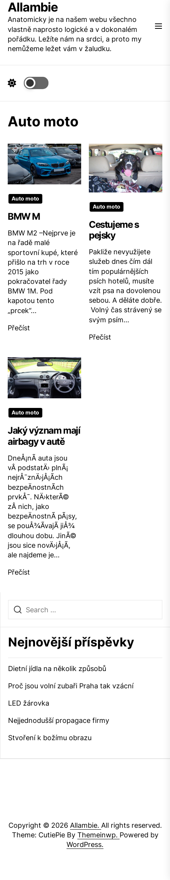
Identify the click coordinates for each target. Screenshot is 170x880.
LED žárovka (28, 703)
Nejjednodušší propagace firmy (58, 720)
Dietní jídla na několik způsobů (57, 669)
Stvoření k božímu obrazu (50, 738)
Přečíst (19, 328)
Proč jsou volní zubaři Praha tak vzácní (70, 686)
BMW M (24, 216)
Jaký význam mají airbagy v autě (44, 436)
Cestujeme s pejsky (114, 230)
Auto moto (25, 199)
